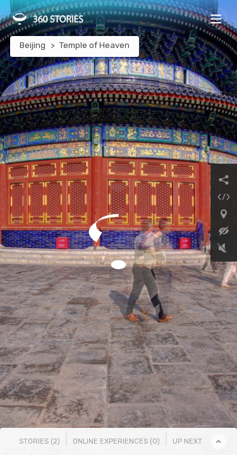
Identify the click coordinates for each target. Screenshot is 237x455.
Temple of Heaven (94, 45)
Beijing (33, 45)
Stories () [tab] (39, 441)
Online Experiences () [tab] (116, 441)
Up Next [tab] (187, 441)
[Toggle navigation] (216, 19)
